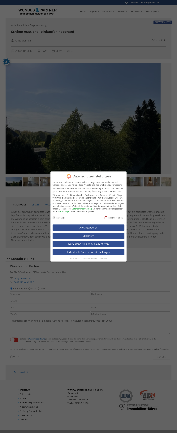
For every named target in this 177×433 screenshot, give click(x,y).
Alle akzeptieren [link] (88, 227)
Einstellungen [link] (64, 211)
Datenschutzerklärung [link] (82, 208)
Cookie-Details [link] (75, 258)
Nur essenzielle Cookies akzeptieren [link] (88, 244)
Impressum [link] (103, 258)
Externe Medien (114, 217)
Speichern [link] (88, 235)
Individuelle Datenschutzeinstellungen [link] (88, 252)
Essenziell (59, 217)
